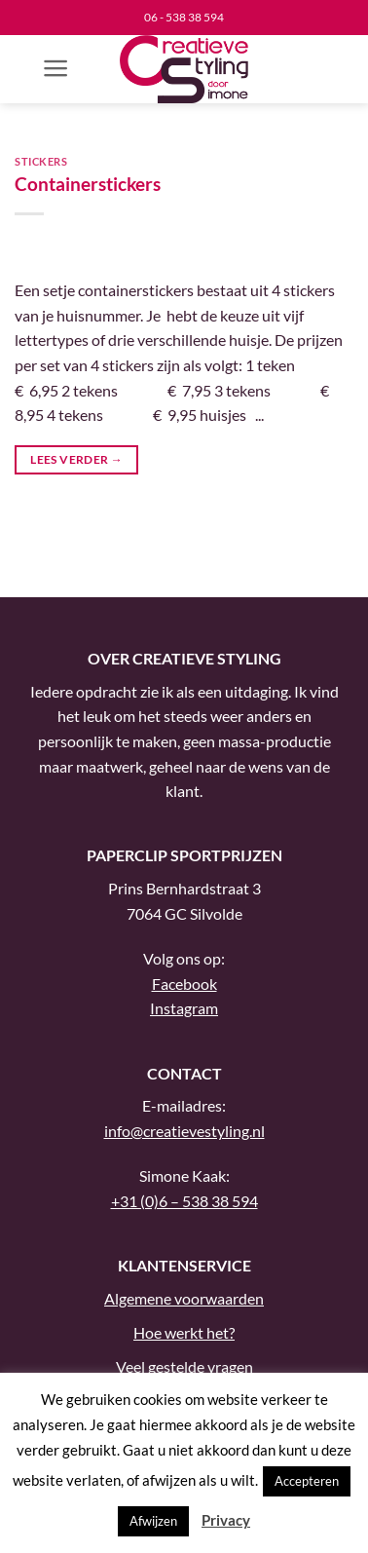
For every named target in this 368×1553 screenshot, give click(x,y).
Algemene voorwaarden (184, 1298)
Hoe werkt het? (184, 1332)
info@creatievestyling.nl (184, 1130)
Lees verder (76, 459)
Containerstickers (88, 183)
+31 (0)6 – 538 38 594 (184, 1201)
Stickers (41, 161)
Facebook (184, 983)
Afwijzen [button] (153, 1521)
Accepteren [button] (307, 1481)
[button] (56, 68)
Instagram (184, 1008)
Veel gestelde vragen (184, 1366)
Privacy (226, 1520)
